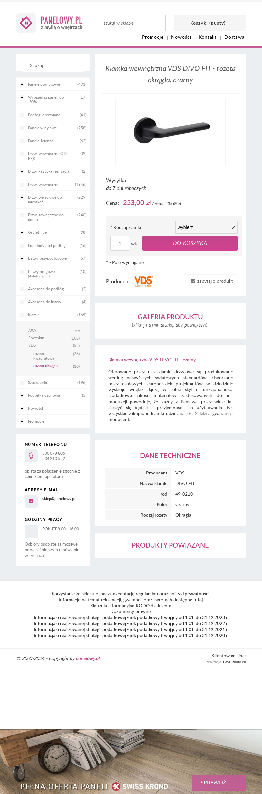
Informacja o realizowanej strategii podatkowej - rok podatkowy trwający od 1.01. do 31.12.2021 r (130, 629)
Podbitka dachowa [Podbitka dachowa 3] (44, 395)
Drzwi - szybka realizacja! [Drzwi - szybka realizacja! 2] (49, 171)
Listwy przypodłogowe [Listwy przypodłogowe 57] (47, 258)
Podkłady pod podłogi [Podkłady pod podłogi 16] (47, 245)
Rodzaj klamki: (126, 227)
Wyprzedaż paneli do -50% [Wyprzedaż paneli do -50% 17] (46, 99)
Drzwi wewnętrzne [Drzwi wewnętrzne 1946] (43, 184)
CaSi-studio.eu (234, 661)
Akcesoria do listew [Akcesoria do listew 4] (44, 301)
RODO (143, 605)
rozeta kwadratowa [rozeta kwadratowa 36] (43, 356)
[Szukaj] (51, 68)
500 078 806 (53, 453)
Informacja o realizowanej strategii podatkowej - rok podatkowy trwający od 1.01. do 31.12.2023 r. (131, 617)
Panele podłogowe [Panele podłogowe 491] (44, 84)
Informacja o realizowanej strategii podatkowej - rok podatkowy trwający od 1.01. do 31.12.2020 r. (131, 635)
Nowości (35, 408)
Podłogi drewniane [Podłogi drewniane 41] (44, 114)
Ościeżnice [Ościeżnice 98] (37, 232)
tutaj (198, 599)
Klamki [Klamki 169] (34, 314)
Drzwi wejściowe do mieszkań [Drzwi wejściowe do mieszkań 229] (45, 199)
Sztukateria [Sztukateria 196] (37, 382)
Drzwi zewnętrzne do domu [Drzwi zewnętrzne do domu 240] (46, 217)
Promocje (36, 421)
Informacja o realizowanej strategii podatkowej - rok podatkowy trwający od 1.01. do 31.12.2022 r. (131, 623)
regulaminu (147, 593)
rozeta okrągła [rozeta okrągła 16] (45, 366)
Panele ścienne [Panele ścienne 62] (40, 140)
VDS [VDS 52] (32, 345)
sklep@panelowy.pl (58, 498)
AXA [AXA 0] (32, 330)
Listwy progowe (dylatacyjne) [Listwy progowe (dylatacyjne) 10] (41, 273)
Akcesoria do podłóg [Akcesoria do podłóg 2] (46, 288)
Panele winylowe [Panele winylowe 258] (42, 127)
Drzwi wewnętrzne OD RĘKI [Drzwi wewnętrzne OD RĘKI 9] (47, 156)
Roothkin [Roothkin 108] (36, 337)
